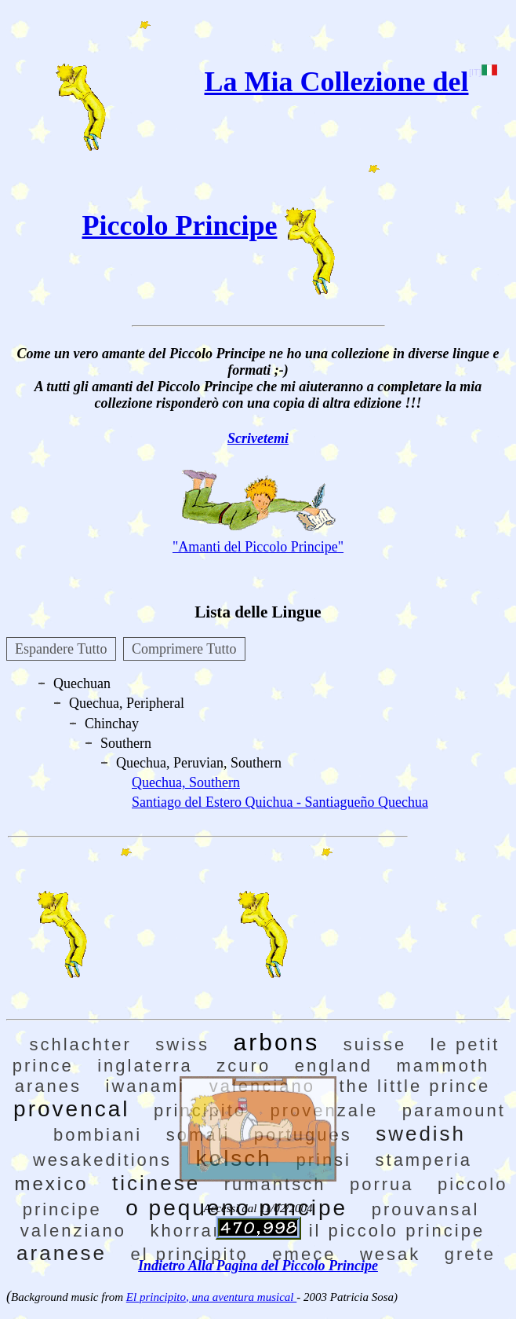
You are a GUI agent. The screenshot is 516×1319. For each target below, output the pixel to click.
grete (470, 1254)
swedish (421, 1133)
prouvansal (426, 1209)
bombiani (97, 1135)
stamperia (424, 1160)
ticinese (156, 1183)
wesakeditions (102, 1160)
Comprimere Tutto (184, 649)
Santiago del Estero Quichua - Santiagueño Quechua (280, 802)
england (333, 1065)
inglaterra (145, 1065)
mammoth (442, 1065)
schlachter (81, 1044)
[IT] (482, 72)
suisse (374, 1044)
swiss (182, 1044)
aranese (61, 1253)
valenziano (73, 1230)
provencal (71, 1109)
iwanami (146, 1086)
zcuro (243, 1065)
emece (304, 1254)
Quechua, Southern (186, 782)
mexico (52, 1183)
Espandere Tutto (61, 649)
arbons (277, 1042)
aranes (48, 1086)
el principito (190, 1254)
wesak (390, 1254)
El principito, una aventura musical (211, 1297)
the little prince (414, 1086)
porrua (382, 1184)
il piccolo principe (397, 1230)
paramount (454, 1110)
